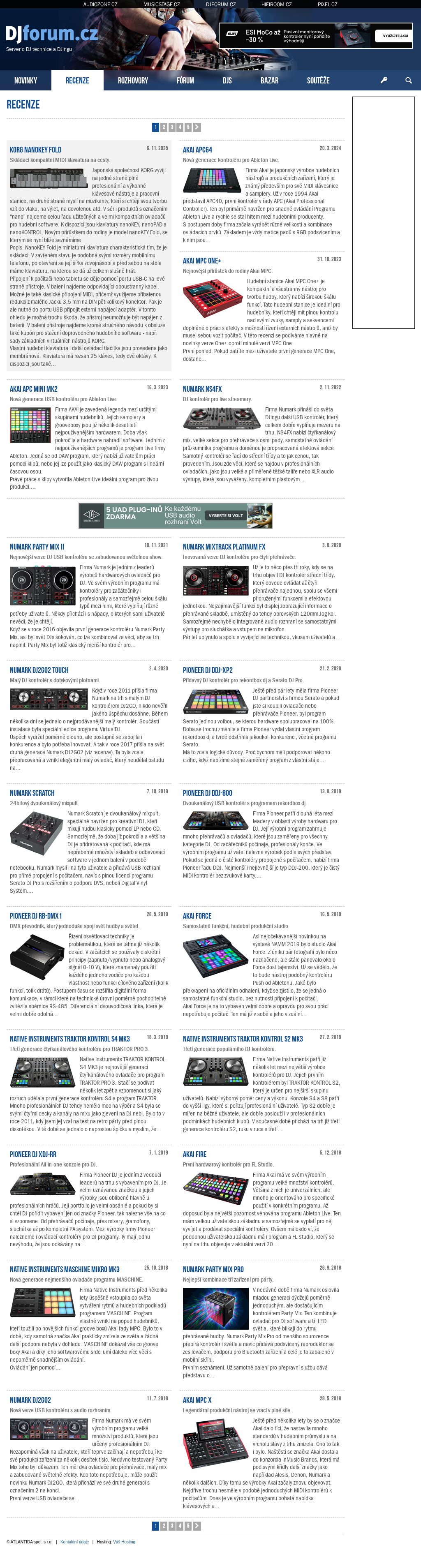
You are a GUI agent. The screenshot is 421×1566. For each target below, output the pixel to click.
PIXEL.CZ (328, 4)
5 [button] (188, 126)
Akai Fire (194, 1153)
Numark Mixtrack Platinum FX (224, 546)
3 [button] (172, 126)
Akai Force (197, 915)
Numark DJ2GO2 (30, 1399)
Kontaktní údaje (74, 1542)
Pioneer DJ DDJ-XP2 (208, 669)
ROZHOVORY (133, 79)
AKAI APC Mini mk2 (34, 388)
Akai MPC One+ (202, 260)
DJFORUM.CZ (221, 4)
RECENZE (77, 79)
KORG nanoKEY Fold (35, 149)
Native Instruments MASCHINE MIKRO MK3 (65, 1268)
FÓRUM (185, 79)
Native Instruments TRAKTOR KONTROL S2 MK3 (243, 1038)
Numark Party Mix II (37, 546)
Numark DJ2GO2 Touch (39, 669)
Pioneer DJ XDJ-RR (33, 1153)
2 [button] (164, 126)
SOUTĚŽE (318, 79)
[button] (197, 127)
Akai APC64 (197, 149)
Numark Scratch (32, 792)
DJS (227, 79)
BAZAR (269, 79)
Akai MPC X (197, 1399)
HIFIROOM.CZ (276, 4)
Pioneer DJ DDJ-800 (207, 792)
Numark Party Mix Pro (213, 1268)
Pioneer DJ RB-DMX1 (36, 915)
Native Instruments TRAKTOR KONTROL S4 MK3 (70, 1038)
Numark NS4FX (202, 388)
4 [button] (180, 126)
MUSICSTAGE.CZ (161, 4)
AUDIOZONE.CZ (100, 4)
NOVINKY (25, 79)
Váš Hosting (124, 1542)
